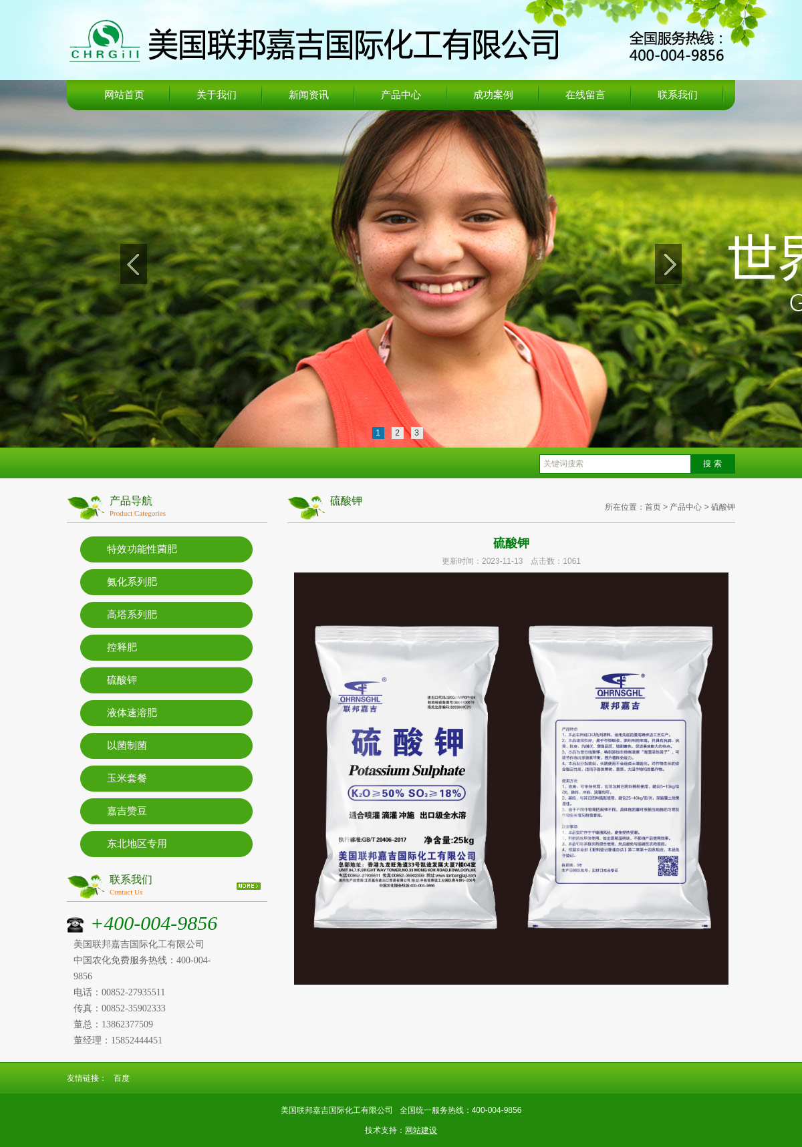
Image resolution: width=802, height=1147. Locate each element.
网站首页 (124, 95)
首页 (653, 507)
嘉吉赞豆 (127, 811)
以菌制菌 (127, 745)
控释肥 (122, 647)
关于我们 (216, 95)
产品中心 (401, 95)
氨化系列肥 (132, 582)
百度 (122, 1078)
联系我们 (678, 95)
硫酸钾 (122, 680)
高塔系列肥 (132, 614)
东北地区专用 (137, 843)
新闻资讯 (309, 95)
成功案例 (493, 95)
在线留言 (585, 95)
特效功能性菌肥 (142, 549)
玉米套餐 (127, 778)
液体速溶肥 (132, 712)
